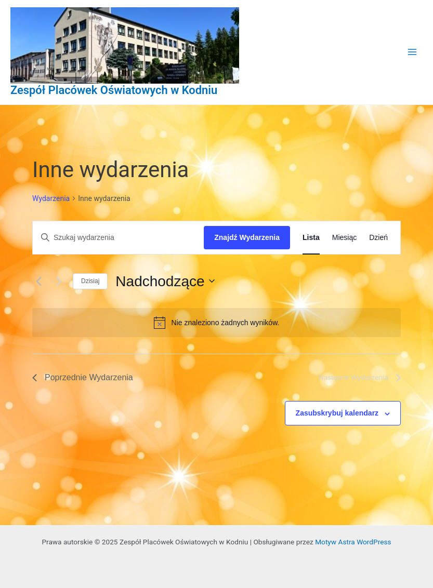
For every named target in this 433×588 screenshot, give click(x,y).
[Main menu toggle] (412, 52)
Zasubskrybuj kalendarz (337, 413)
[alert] (216, 322)
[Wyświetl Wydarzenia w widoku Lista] (311, 237)
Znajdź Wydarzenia (247, 237)
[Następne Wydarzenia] (59, 281)
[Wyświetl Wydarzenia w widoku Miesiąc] (344, 237)
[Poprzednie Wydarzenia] (38, 281)
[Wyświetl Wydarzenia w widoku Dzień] (378, 237)
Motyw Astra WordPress (353, 542)
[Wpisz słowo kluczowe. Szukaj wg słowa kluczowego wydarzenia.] (118, 237)
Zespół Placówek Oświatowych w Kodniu (113, 90)
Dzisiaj (90, 281)
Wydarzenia (51, 198)
